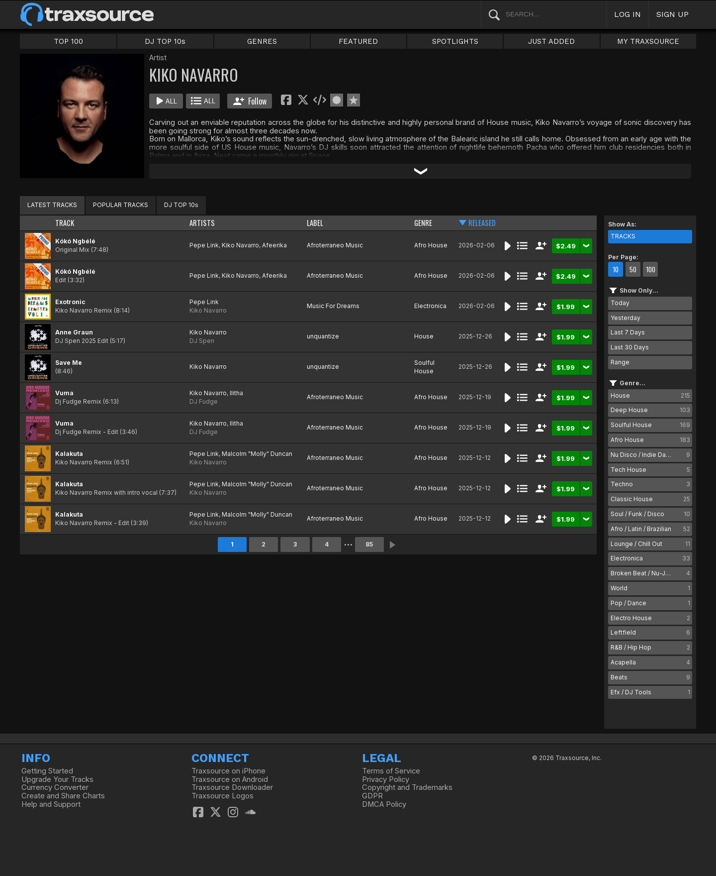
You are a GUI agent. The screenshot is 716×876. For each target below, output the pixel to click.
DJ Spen (201, 340)
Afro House (431, 245)
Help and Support (51, 804)
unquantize (323, 336)
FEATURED (358, 41)
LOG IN (627, 14)
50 (632, 269)
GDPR (372, 795)
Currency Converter (55, 787)
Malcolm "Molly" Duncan (257, 453)
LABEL (315, 223)
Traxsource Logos (222, 795)
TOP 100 (68, 41)
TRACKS (623, 236)
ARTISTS (202, 223)
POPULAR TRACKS (120, 205)
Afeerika (274, 245)
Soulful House (424, 367)
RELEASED (482, 223)
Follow (250, 101)
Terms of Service (391, 770)
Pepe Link (204, 245)
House (424, 336)
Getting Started (47, 770)
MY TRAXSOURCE (648, 41)
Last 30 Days (630, 347)
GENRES (262, 41)
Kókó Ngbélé (75, 241)
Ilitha (236, 393)
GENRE (423, 223)
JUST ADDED (551, 41)
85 (369, 544)
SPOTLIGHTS (455, 41)
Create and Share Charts (63, 795)
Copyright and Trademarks (407, 787)
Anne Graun (74, 332)
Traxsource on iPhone (228, 770)
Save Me (68, 362)
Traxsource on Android (229, 779)
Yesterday (625, 318)
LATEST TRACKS (52, 205)
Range (620, 362)
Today (620, 303)
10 (616, 269)
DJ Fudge (203, 401)
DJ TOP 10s (165, 41)
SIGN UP (672, 14)
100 (650, 269)
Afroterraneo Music (335, 245)
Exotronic (70, 302)
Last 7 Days (628, 332)
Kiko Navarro (240, 245)
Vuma (64, 393)
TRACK (64, 223)
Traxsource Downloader (232, 787)
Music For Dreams (333, 306)
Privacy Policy (385, 779)
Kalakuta (69, 453)
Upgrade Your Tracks (57, 779)
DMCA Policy (384, 804)
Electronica (430, 306)
